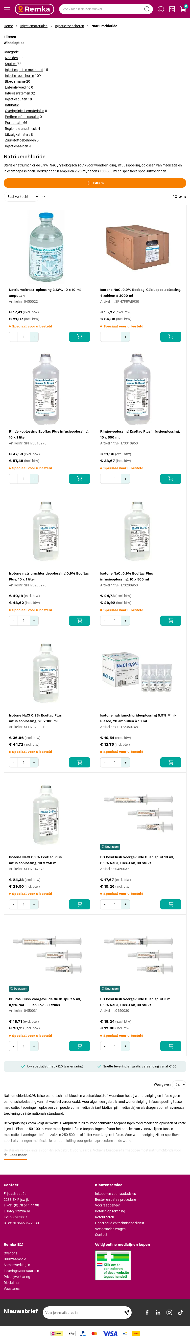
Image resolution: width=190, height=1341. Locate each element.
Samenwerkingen (17, 1265)
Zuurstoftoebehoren (20, 140)
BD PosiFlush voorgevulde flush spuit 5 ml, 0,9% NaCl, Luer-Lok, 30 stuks (45, 1002)
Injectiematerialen (34, 26)
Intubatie (12, 105)
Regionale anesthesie (21, 129)
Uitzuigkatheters (17, 135)
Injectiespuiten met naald (24, 70)
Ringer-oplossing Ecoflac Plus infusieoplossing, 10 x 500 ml (140, 434)
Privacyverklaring (17, 1277)
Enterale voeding (17, 87)
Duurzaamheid (15, 1259)
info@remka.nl (18, 1211)
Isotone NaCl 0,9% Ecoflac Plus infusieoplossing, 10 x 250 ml (35, 860)
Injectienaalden (16, 146)
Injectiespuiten (16, 99)
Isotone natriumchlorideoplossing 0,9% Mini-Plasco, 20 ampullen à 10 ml (138, 718)
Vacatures (12, 1289)
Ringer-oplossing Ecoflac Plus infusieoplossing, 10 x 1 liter (49, 434)
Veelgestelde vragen (110, 1229)
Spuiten (11, 64)
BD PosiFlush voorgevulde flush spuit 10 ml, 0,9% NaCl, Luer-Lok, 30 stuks (137, 860)
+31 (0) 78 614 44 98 (23, 1205)
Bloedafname (15, 81)
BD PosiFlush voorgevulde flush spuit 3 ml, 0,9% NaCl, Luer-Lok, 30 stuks (136, 1002)
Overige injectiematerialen (24, 111)
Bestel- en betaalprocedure (115, 1200)
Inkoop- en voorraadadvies (115, 1194)
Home (8, 26)
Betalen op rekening (110, 1211)
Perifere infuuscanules (22, 117)
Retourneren (104, 1217)
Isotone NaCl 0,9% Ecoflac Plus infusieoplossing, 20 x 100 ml (35, 718)
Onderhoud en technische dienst (119, 1223)
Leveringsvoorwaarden (21, 1271)
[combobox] (106, 9)
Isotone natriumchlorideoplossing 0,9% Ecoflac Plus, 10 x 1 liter (49, 576)
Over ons (10, 1253)
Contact (101, 1235)
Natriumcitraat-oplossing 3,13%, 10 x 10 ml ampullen (45, 293)
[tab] (47, 1185)
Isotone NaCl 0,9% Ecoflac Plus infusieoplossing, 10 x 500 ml (126, 576)
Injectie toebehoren (69, 26)
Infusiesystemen (17, 93)
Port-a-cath (14, 123)
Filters (95, 183)
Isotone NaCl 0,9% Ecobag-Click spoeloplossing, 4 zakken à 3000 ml (140, 293)
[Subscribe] (126, 1312)
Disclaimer (12, 1283)
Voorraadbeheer (107, 1205)
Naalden (11, 58)
